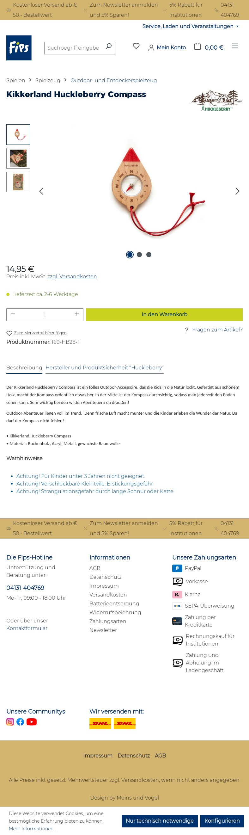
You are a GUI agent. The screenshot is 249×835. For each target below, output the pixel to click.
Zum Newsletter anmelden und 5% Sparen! (120, 10)
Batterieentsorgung (114, 604)
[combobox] (72, 48)
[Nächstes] (237, 192)
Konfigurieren (222, 821)
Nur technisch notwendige (160, 821)
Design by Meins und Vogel (124, 798)
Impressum (104, 586)
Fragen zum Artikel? (213, 329)
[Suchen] (108, 48)
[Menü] (235, 47)
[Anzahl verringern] (13, 314)
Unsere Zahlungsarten (204, 557)
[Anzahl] (45, 314)
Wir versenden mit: (116, 711)
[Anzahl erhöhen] (77, 314)
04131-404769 (25, 587)
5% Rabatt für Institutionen (183, 10)
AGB (94, 568)
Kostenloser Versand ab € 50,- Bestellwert (41, 10)
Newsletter (103, 630)
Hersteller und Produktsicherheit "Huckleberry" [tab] (105, 368)
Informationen (109, 557)
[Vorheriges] (41, 192)
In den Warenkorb (164, 315)
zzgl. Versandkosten (72, 277)
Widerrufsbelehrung (115, 612)
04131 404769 (227, 10)
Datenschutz (105, 577)
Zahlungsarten (107, 621)
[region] (124, 192)
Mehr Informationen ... (33, 829)
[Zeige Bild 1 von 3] (129, 254)
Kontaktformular (26, 628)
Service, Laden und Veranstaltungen (189, 26)
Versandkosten (108, 595)
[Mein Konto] (167, 47)
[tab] (24, 368)
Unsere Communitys (35, 711)
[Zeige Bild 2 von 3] (139, 254)
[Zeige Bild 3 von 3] (148, 254)
